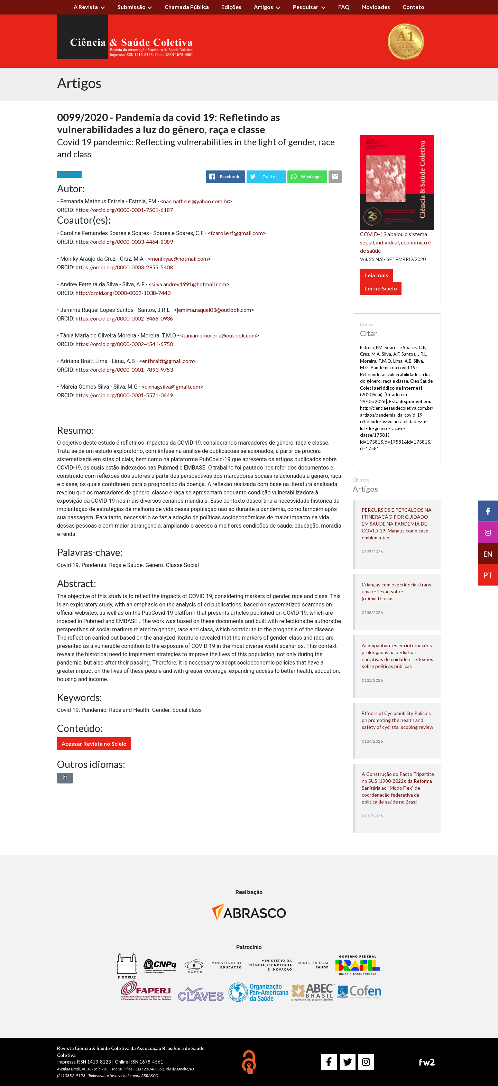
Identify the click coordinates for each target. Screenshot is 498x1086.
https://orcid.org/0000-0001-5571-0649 (124, 395)
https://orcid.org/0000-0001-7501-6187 (124, 209)
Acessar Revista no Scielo (94, 743)
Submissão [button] (132, 6)
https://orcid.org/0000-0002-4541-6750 (124, 344)
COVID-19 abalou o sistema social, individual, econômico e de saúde (395, 242)
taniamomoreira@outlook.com (219, 335)
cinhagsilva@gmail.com (172, 386)
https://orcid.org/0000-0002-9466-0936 (124, 318)
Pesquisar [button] (306, 6)
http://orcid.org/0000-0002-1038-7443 (123, 292)
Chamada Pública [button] (187, 6)
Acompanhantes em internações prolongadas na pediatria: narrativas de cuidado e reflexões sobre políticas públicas (397, 655)
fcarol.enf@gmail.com (237, 233)
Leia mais (376, 275)
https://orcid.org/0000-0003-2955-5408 (124, 267)
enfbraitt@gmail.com (167, 361)
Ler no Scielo (381, 288)
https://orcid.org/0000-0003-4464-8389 (124, 241)
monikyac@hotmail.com (179, 258)
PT (487, 575)
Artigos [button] (264, 6)
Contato (413, 6)
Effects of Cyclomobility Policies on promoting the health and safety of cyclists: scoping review (397, 720)
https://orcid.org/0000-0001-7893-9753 (124, 369)
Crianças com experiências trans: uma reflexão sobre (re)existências (397, 591)
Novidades (376, 6)
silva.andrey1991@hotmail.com (188, 284)
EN (487, 554)
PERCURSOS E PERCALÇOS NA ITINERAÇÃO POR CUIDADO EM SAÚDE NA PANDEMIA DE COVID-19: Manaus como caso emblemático (397, 523)
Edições (231, 6)
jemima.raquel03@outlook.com (214, 309)
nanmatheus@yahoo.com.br (196, 201)
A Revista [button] (86, 6)
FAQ (344, 6)
